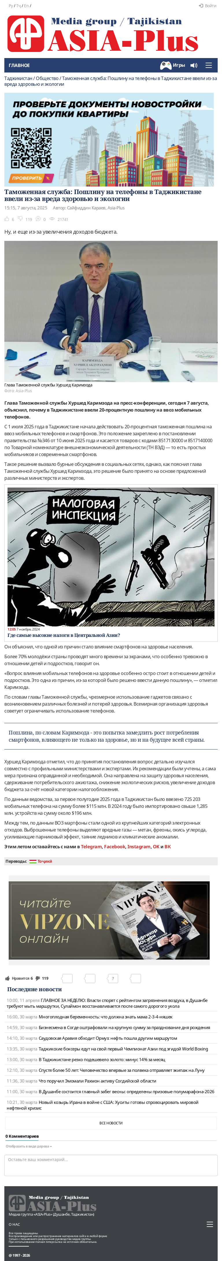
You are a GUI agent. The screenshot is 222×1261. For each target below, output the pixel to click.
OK (156, 846)
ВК (167, 846)
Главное (19, 65)
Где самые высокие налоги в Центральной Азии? (64, 635)
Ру (11, 5)
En (26, 5)
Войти (207, 5)
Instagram (139, 846)
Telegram (91, 846)
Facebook (114, 846)
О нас (14, 1224)
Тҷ (18, 5)
